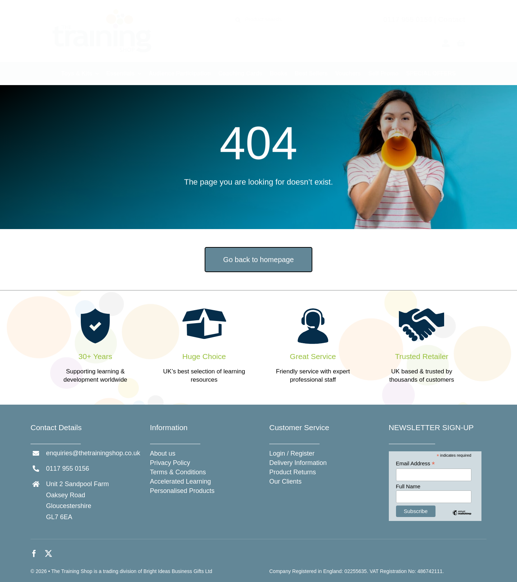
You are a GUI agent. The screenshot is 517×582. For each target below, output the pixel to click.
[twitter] (48, 553)
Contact (451, 19)
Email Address (415, 463)
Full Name (408, 486)
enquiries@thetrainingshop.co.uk (93, 453)
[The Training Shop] (102, 11)
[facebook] (34, 553)
